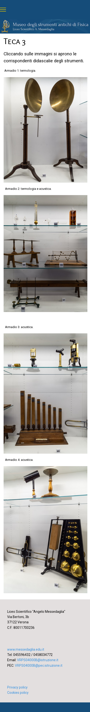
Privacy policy (17, 687)
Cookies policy (18, 693)
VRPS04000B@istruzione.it (37, 660)
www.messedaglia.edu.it (25, 649)
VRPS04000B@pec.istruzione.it (38, 665)
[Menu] (3, 9)
